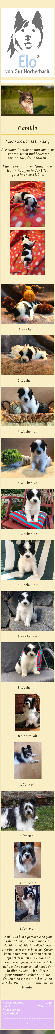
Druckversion (13, 1002)
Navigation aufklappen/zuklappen (27, 4)
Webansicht (45, 1006)
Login (49, 1002)
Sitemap (8, 1006)
